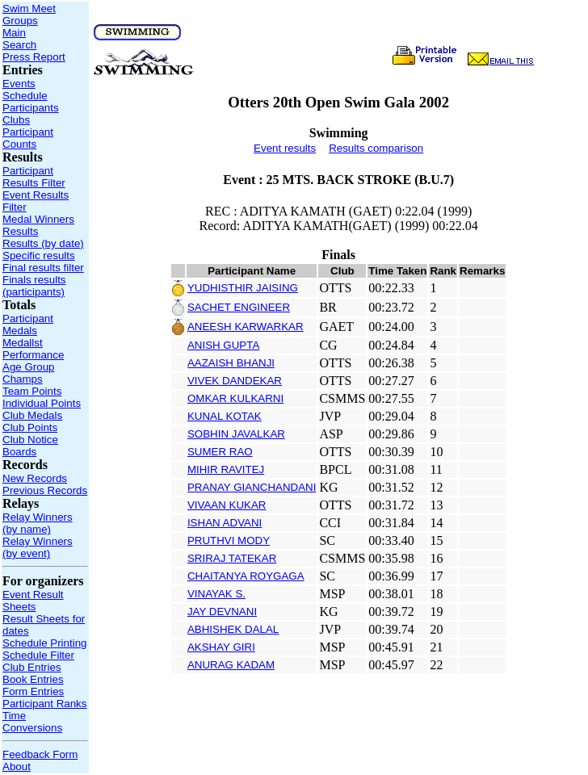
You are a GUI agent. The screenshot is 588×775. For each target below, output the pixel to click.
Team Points (31, 391)
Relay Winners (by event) (37, 547)
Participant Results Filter (33, 177)
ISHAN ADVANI (224, 523)
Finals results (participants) (34, 286)
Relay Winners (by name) (37, 523)
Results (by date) (43, 243)
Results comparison (376, 148)
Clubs (16, 120)
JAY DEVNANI (222, 611)
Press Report (33, 57)
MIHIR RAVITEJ (225, 469)
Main (14, 33)
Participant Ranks (44, 704)
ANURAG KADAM (231, 665)
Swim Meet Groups (29, 14)
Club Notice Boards (30, 446)
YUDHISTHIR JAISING (242, 288)
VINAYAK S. (216, 594)
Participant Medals (27, 324)
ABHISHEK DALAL (233, 629)
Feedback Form (40, 754)
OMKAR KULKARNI (235, 398)
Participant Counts (27, 138)
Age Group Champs (28, 373)
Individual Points (41, 403)
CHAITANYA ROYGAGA (245, 576)
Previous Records (44, 490)
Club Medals (32, 415)
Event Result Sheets (33, 601)
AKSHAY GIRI (221, 647)
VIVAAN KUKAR (227, 505)
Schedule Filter (38, 655)
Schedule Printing (44, 643)
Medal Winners (38, 219)
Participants (30, 108)
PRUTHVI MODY (228, 540)
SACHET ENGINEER (238, 307)
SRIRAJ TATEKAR (231, 558)
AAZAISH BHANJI (231, 363)
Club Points (29, 427)
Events (19, 84)
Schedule (25, 96)
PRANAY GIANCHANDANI (251, 487)
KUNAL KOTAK (224, 416)
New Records (34, 478)
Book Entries (33, 679)
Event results (285, 148)
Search (19, 45)
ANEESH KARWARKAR (245, 326)
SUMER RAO (220, 452)
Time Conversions (32, 722)
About (16, 766)
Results (20, 231)
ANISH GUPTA (223, 345)
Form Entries (33, 691)
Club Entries (31, 667)
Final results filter (43, 268)
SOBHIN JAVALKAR (236, 434)
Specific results (38, 255)
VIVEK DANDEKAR (234, 381)
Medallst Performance (33, 349)
